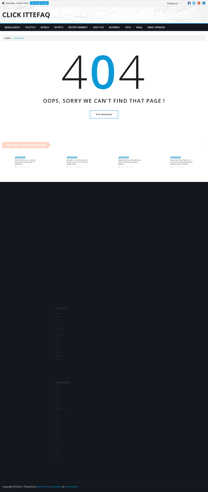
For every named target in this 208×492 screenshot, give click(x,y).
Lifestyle (98, 27)
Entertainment (78, 27)
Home (7, 38)
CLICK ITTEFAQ (26, 14)
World (45, 27)
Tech (128, 27)
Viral (139, 27)
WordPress (43, 486)
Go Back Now (104, 114)
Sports (58, 27)
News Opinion (156, 27)
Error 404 (19, 38)
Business (114, 27)
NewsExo (57, 486)
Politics (30, 27)
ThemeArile (71, 486)
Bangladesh (12, 27)
